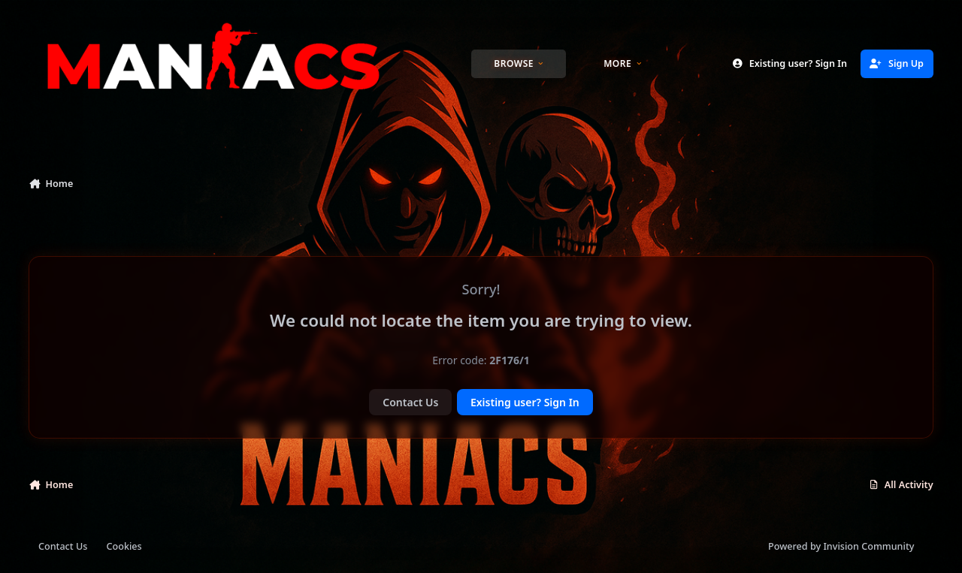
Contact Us (410, 402)
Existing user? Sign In (524, 402)
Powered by (841, 546)
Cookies (124, 546)
